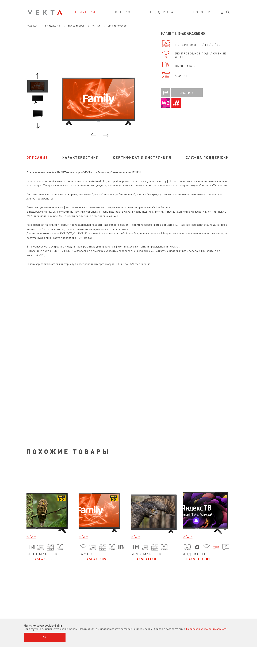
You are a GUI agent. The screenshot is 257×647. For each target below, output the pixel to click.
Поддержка (162, 12)
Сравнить (177, 92)
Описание (37, 157)
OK (44, 637)
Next (37, 125)
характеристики (80, 157)
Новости (202, 12)
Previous (37, 75)
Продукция (84, 12)
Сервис (123, 12)
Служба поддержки (207, 157)
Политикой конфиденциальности (207, 629)
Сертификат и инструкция (142, 157)
